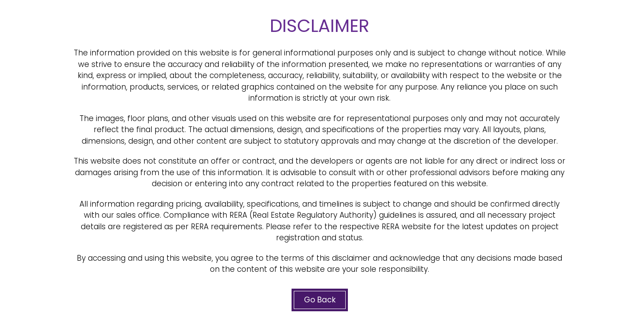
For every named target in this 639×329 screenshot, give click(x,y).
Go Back (319, 299)
